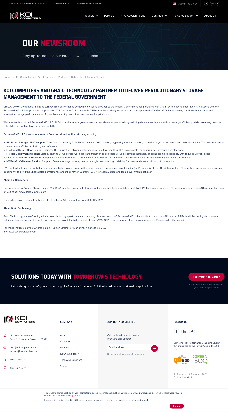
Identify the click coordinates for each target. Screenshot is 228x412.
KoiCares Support (183, 15)
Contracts (157, 15)
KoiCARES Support (70, 353)
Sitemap (64, 366)
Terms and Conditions (72, 360)
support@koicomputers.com (25, 351)
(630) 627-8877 (18, 368)
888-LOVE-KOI (61, 3)
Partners (109, 15)
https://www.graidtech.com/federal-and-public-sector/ (158, 220)
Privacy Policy (73, 396)
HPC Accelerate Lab (133, 15)
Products (88, 15)
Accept (177, 406)
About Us (210, 15)
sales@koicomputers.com (89, 3)
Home (6, 77)
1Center (190, 377)
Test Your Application (205, 277)
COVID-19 (41, 3)
